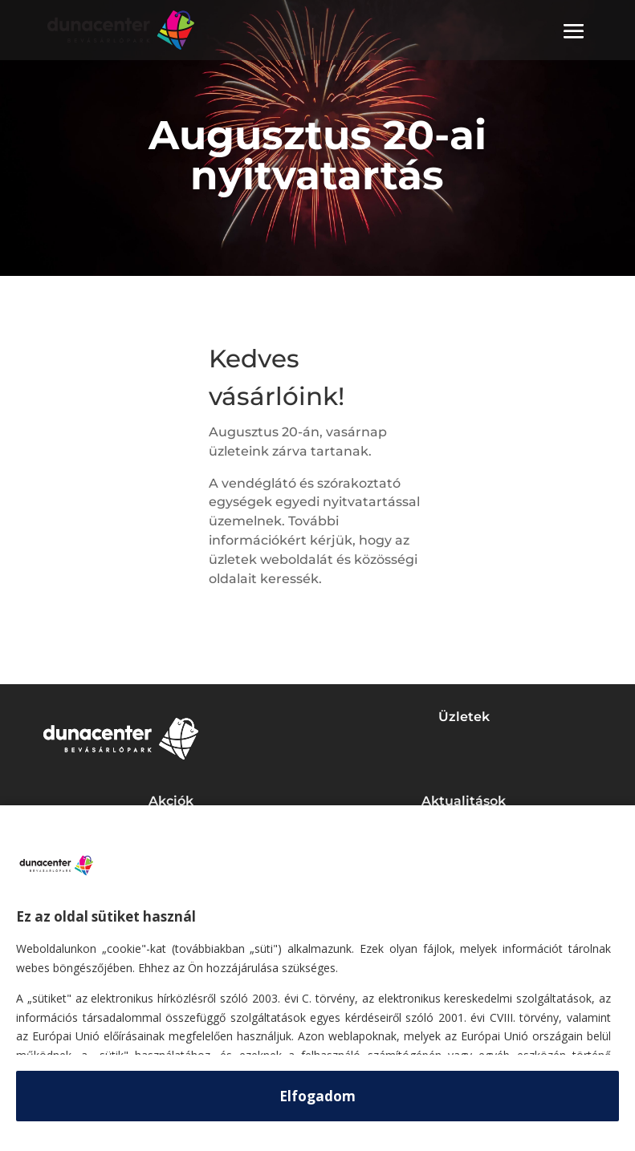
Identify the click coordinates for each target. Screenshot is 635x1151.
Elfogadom (317, 1096)
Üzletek (464, 716)
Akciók (171, 801)
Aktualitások (463, 801)
